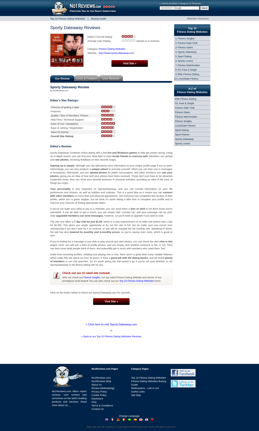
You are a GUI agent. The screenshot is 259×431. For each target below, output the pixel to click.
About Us (97, 384)
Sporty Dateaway (187, 51)
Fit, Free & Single (187, 69)
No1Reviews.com (101, 377)
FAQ (94, 402)
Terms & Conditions (102, 405)
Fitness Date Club (187, 42)
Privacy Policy (99, 391)
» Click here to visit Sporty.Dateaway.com (111, 324)
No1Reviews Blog (101, 381)
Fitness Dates (185, 47)
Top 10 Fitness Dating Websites (136, 280)
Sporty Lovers (185, 60)
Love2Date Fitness (188, 78)
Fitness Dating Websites (112, 48)
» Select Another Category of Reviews (180, 3)
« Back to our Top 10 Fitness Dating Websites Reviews (111, 336)
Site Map (136, 395)
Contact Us (98, 409)
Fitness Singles (91, 277)
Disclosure (97, 398)
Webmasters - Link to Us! (145, 388)
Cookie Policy (99, 395)
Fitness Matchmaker (189, 65)
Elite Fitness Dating (185, 98)
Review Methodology (103, 388)
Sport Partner (182, 134)
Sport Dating (184, 56)
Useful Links (138, 391)
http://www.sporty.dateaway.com (116, 53)
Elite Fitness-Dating (188, 74)
